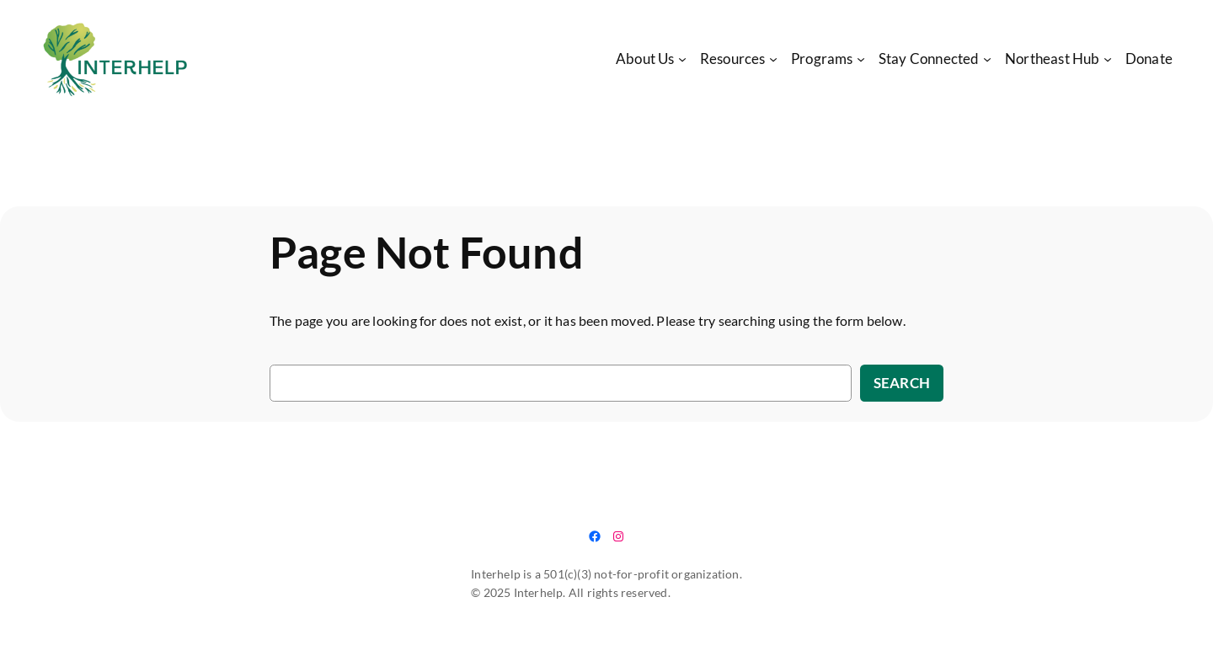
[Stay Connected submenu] (987, 59)
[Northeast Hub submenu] (1107, 59)
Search (902, 383)
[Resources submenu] (773, 59)
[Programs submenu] (861, 59)
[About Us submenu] (682, 59)
